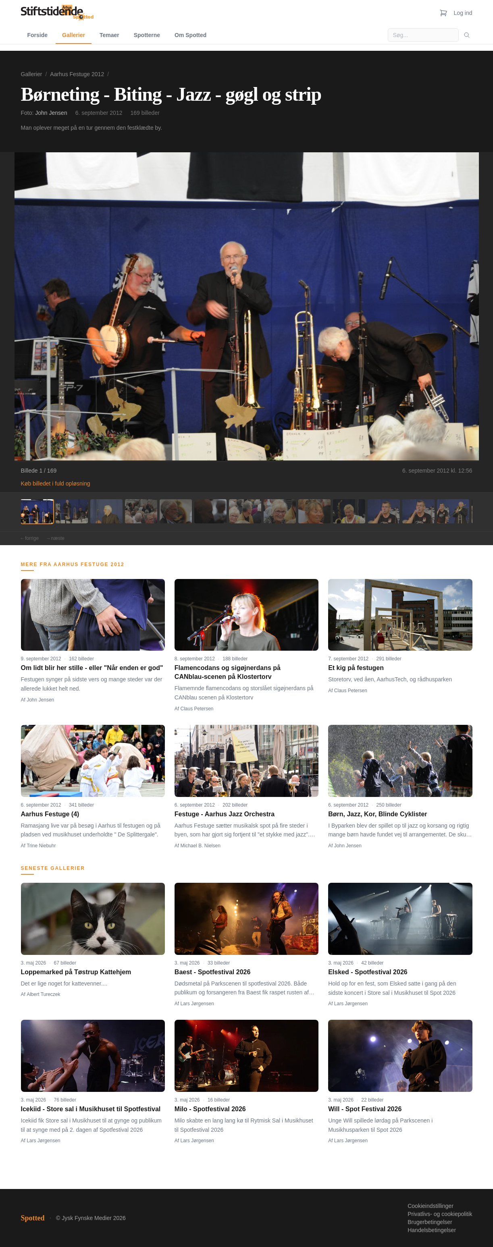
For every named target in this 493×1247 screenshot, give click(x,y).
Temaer (109, 35)
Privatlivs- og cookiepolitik (440, 1214)
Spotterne (147, 35)
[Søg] (466, 35)
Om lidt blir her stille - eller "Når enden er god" (92, 667)
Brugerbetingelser (430, 1222)
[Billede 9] (314, 511)
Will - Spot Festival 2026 (364, 1109)
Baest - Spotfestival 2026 (213, 972)
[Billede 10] (349, 511)
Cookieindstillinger (430, 1206)
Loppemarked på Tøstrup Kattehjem (76, 972)
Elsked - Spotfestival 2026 (368, 972)
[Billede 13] (453, 511)
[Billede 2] (72, 511)
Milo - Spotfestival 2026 (210, 1109)
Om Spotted (190, 35)
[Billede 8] (280, 511)
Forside (37, 35)
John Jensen (51, 113)
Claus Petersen (197, 709)
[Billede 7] (245, 511)
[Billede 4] (141, 511)
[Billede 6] (210, 511)
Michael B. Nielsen (200, 846)
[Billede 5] (176, 511)
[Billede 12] (418, 511)
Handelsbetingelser (432, 1230)
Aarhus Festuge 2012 (77, 74)
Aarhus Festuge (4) (50, 814)
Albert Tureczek (43, 994)
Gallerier (73, 35)
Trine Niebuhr (41, 846)
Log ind (463, 13)
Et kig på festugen (356, 667)
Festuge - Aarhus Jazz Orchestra (225, 814)
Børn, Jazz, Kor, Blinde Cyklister (377, 814)
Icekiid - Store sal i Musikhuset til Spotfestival (91, 1109)
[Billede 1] (37, 511)
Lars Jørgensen (197, 1003)
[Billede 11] (384, 511)
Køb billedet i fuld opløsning (55, 483)
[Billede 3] (106, 511)
